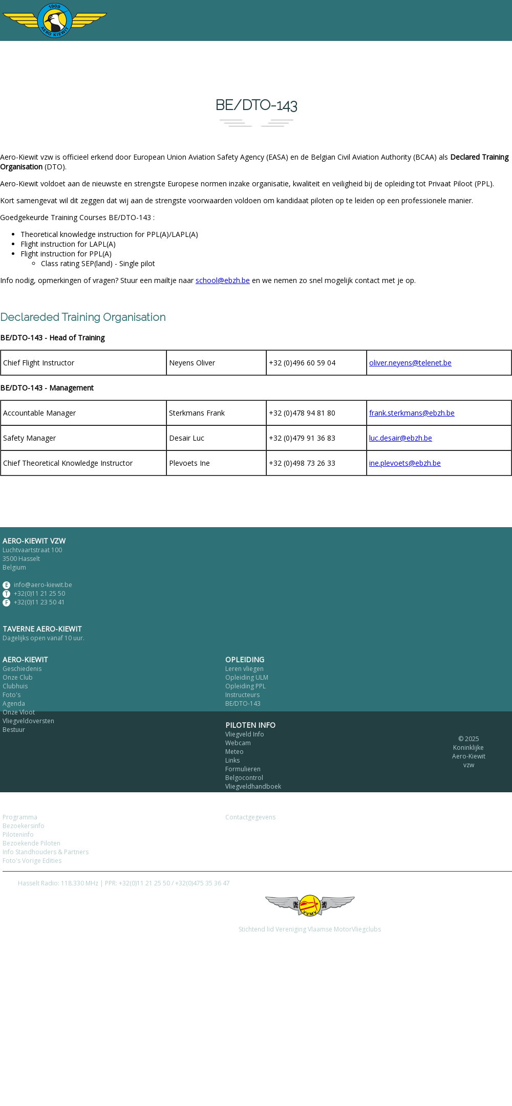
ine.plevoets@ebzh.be (405, 463)
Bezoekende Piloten (31, 843)
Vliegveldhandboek (253, 786)
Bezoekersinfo (24, 825)
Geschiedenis (22, 668)
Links (232, 760)
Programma (20, 817)
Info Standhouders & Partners (46, 852)
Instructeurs (242, 694)
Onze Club (18, 677)
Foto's (11, 694)
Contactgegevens (250, 817)
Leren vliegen (244, 668)
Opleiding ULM (246, 677)
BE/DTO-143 (243, 703)
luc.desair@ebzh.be (400, 438)
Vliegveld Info (244, 734)
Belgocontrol (244, 777)
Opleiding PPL (245, 686)
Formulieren (243, 769)
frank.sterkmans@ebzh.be (412, 413)
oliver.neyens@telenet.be (410, 362)
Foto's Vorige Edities (32, 860)
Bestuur (14, 729)
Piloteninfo (18, 834)
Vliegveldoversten (28, 721)
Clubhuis (15, 686)
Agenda (14, 703)
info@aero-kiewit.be (43, 584)
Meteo (234, 751)
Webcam (238, 743)
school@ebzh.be (223, 280)
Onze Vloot (19, 712)
